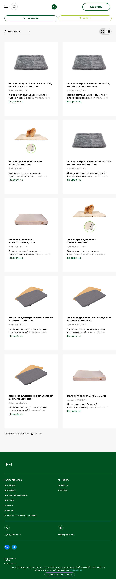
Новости (8, 511)
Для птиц (9, 500)
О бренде (62, 490)
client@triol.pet (66, 535)
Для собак (9, 485)
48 (36, 433)
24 (32, 433)
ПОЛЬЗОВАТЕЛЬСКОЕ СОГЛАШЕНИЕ (20, 516)
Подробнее (76, 570)
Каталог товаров (13, 480)
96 (40, 433)
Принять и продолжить (60, 574)
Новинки (8, 505)
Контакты (63, 485)
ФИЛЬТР (87, 18)
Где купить (96, 7)
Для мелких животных (15, 495)
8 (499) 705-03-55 (12, 535)
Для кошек (9, 490)
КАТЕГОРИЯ (33, 18)
